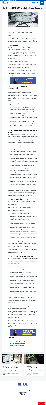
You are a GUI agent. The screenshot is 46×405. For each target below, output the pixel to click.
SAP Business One (29, 366)
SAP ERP (4, 366)
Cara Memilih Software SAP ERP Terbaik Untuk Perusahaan (10, 368)
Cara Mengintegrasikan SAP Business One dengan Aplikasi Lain (34, 368)
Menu (37, 3)
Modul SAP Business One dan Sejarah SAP (17, 345)
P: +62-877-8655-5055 (3, 0)
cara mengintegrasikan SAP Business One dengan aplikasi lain (21, 315)
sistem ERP (27, 47)
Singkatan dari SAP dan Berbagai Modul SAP (17, 343)
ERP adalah (12, 30)
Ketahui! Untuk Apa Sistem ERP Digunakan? (17, 341)
